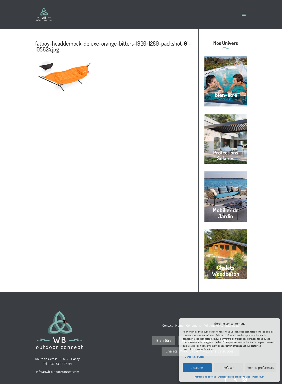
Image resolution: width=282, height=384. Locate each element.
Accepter (197, 368)
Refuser (228, 368)
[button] (274, 323)
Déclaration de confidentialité (234, 376)
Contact (167, 325)
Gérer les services (194, 356)
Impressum (258, 376)
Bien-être (163, 340)
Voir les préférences (260, 368)
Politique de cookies (205, 376)
